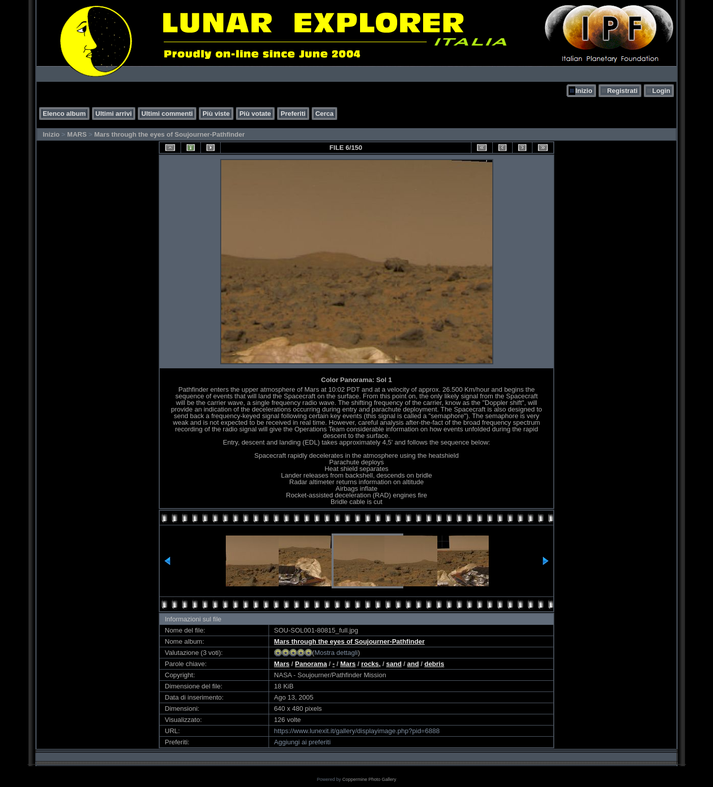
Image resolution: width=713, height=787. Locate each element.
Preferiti (293, 113)
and (413, 664)
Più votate (255, 113)
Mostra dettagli (336, 652)
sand (393, 664)
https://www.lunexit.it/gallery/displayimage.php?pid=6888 (357, 731)
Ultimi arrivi (114, 113)
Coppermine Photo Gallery (369, 779)
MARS (76, 134)
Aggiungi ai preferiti (302, 742)
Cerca (324, 113)
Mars (281, 664)
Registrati (622, 91)
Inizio (583, 91)
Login (661, 91)
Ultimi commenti (167, 113)
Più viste (215, 113)
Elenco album (64, 113)
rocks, (370, 664)
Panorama (311, 664)
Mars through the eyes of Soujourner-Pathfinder (169, 134)
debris (434, 664)
